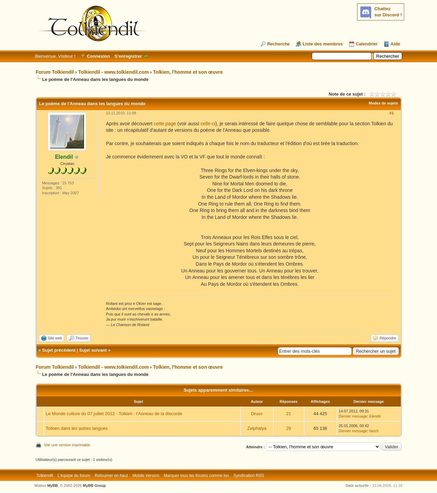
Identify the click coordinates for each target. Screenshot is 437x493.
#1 (392, 113)
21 (288, 413)
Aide (395, 43)
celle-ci (207, 123)
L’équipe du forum (74, 475)
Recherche (278, 43)
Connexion (98, 56)
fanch (374, 431)
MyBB (52, 485)
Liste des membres (322, 43)
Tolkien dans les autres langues (77, 428)
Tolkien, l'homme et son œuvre (188, 72)
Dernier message (353, 416)
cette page (165, 123)
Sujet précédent (58, 350)
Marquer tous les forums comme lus (196, 475)
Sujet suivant (93, 350)
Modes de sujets (383, 103)
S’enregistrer (128, 56)
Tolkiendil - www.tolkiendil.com (113, 72)
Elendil (375, 416)
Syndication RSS (249, 475)
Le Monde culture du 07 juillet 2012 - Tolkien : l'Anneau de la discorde (114, 413)
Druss (257, 413)
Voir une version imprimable (67, 445)
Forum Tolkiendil (55, 72)
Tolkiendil (44, 475)
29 (288, 428)
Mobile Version (145, 475)
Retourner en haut (111, 475)
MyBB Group (94, 485)
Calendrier (367, 43)
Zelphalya (256, 428)
